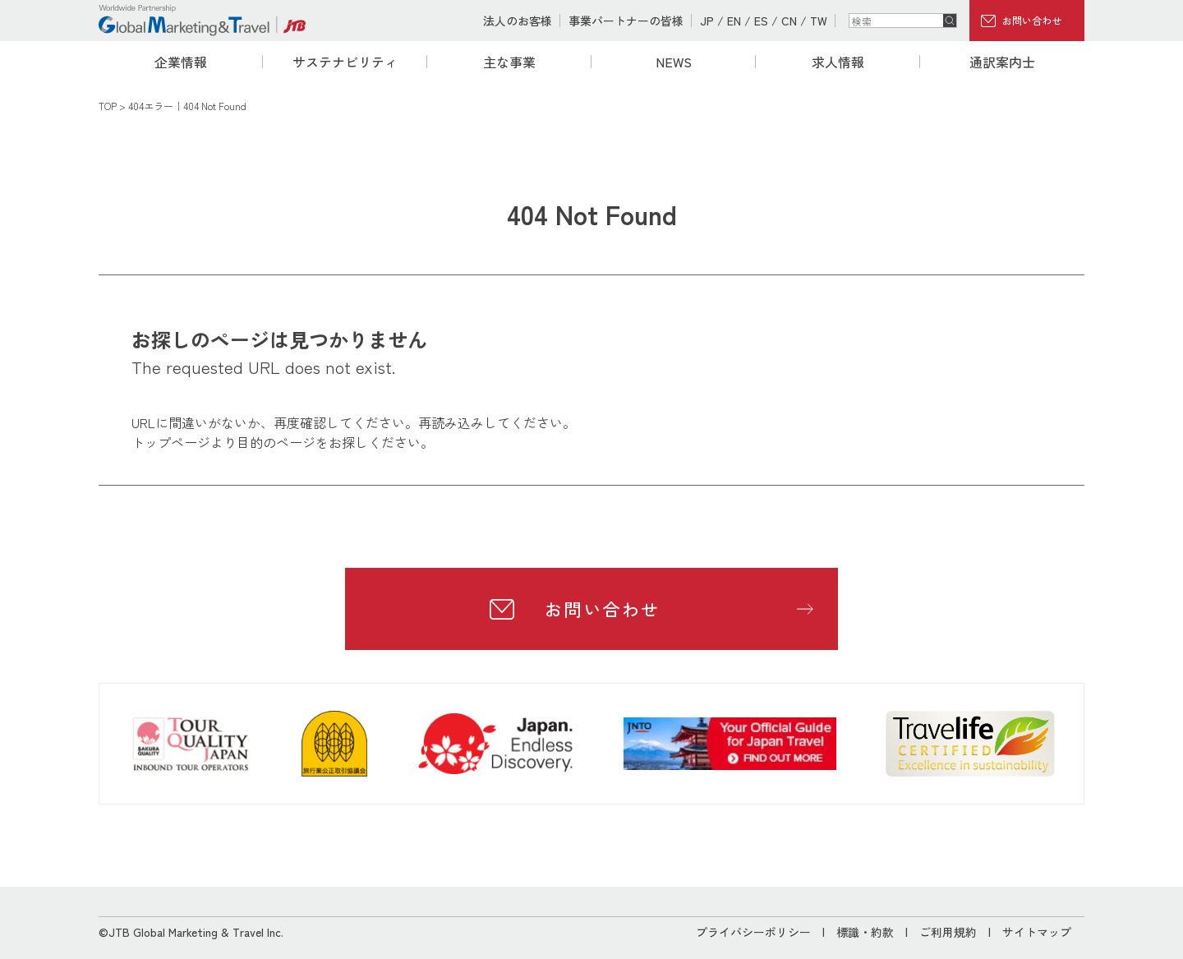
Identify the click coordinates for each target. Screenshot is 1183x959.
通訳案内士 (1002, 61)
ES (761, 20)
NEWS (674, 61)
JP (707, 20)
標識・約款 (865, 932)
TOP (108, 106)
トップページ (170, 442)
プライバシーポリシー (753, 932)
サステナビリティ (345, 61)
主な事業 (509, 61)
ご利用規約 (948, 932)
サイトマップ (1036, 932)
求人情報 (838, 61)
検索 (949, 20)
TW (818, 20)
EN (734, 20)
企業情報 (180, 61)
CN (789, 20)
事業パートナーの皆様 (626, 20)
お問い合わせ (1031, 20)
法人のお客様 (517, 20)
